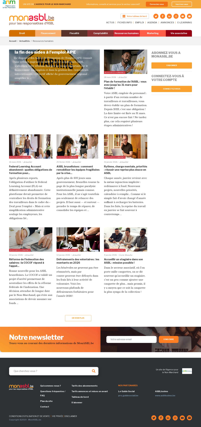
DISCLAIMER (70, 416)
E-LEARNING (184, 22)
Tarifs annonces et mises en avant (89, 391)
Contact (44, 406)
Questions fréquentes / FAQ (52, 393)
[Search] (53, 371)
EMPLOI (139, 22)
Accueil (12, 41)
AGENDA (152, 22)
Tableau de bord (80, 397)
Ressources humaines (127, 33)
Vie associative (179, 33)
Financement (48, 33)
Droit (22, 33)
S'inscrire (168, 339)
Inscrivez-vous (182, 4)
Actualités (24, 41)
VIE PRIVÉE (57, 416)
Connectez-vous (157, 4)
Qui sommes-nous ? (50, 386)
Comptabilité (100, 33)
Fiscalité (74, 33)
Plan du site (46, 401)
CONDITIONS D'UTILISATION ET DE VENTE (29, 416)
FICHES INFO (125, 22)
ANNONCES (167, 22)
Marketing (153, 33)
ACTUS (110, 22)
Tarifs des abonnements (84, 386)
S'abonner (171, 65)
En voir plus (78, 318)
